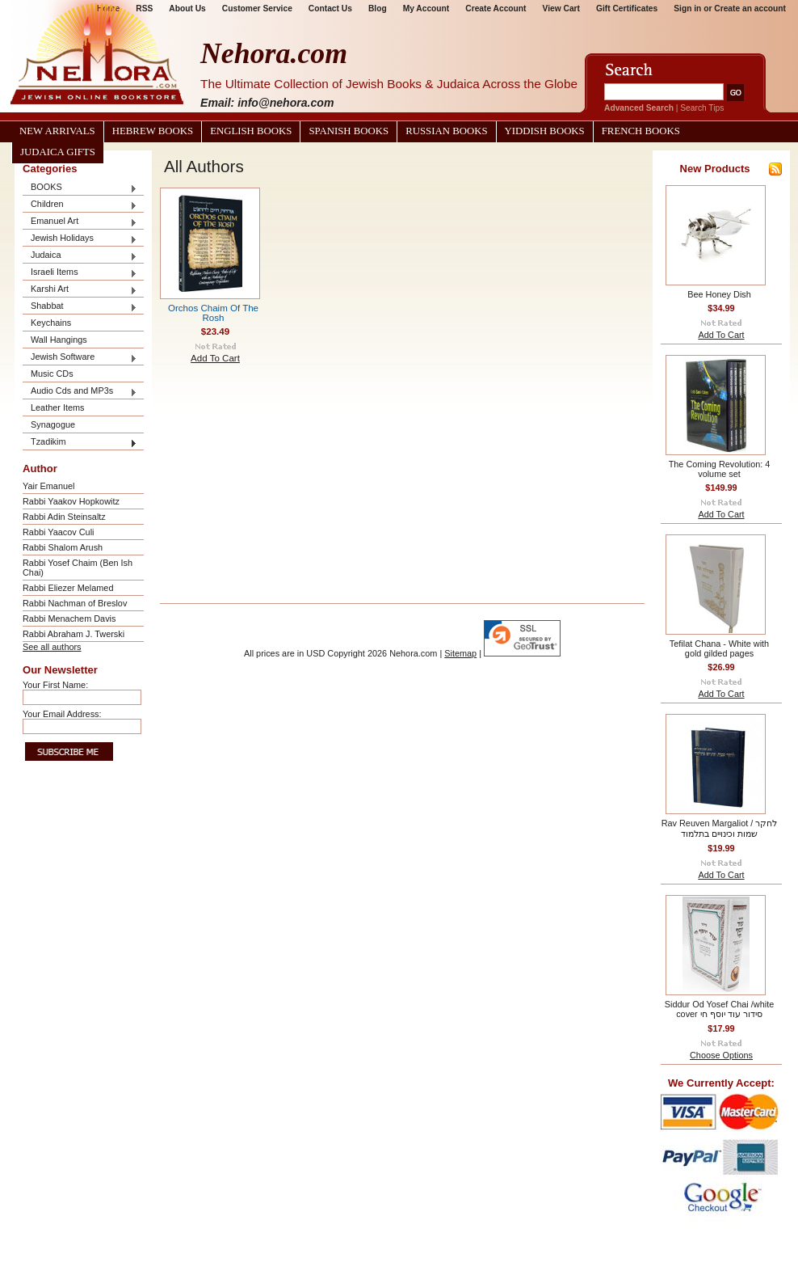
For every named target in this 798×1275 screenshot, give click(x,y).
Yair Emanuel (48, 486)
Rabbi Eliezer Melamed (68, 588)
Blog (377, 8)
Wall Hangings (59, 339)
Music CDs (52, 373)
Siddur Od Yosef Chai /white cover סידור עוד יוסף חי (719, 1009)
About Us (187, 8)
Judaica (80, 256)
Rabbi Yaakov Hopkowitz (71, 501)
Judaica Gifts (57, 152)
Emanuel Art (80, 222)
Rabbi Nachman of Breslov (75, 603)
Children (80, 205)
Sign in (687, 8)
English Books (251, 131)
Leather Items (58, 407)
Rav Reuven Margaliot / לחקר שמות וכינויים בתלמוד (720, 828)
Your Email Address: (62, 714)
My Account (426, 8)
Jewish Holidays (80, 239)
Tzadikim (80, 443)
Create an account (750, 8)
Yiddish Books (545, 131)
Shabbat (80, 307)
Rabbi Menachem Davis (69, 618)
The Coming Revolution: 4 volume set (720, 469)
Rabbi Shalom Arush (63, 547)
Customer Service (257, 8)
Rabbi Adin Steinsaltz (64, 516)
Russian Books (446, 131)
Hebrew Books (152, 131)
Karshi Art (80, 290)
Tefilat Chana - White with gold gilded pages (719, 648)
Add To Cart (215, 358)
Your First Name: (55, 685)
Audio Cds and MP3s (80, 392)
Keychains (51, 322)
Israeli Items (80, 273)
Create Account (495, 8)
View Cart (561, 8)
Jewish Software (80, 358)
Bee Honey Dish (719, 294)
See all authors (52, 647)
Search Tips (702, 107)
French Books (641, 131)
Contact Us (330, 8)
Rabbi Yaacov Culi (58, 532)
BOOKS (80, 188)
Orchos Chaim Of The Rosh (213, 313)
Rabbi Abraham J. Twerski (73, 634)
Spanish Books (348, 131)
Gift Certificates (626, 8)
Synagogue (53, 424)
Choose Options (721, 1055)
